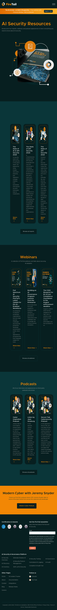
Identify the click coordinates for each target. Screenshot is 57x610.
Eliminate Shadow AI (19, 558)
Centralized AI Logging (36, 562)
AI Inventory (5, 567)
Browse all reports (28, 231)
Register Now (48, 11)
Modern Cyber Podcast (26, 505)
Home (3, 576)
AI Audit (48, 562)
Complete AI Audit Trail (36, 565)
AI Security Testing (35, 559)
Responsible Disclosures (30, 607)
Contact (4, 583)
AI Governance (50, 559)
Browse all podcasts (28, 472)
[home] (11, 4)
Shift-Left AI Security (19, 567)
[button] (53, 4)
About (3, 580)
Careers (4, 590)
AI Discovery (5, 563)
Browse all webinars (28, 358)
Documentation (13, 580)
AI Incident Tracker (14, 576)
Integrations (12, 583)
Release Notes (13, 586)
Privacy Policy (46, 605)
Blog (3, 586)
